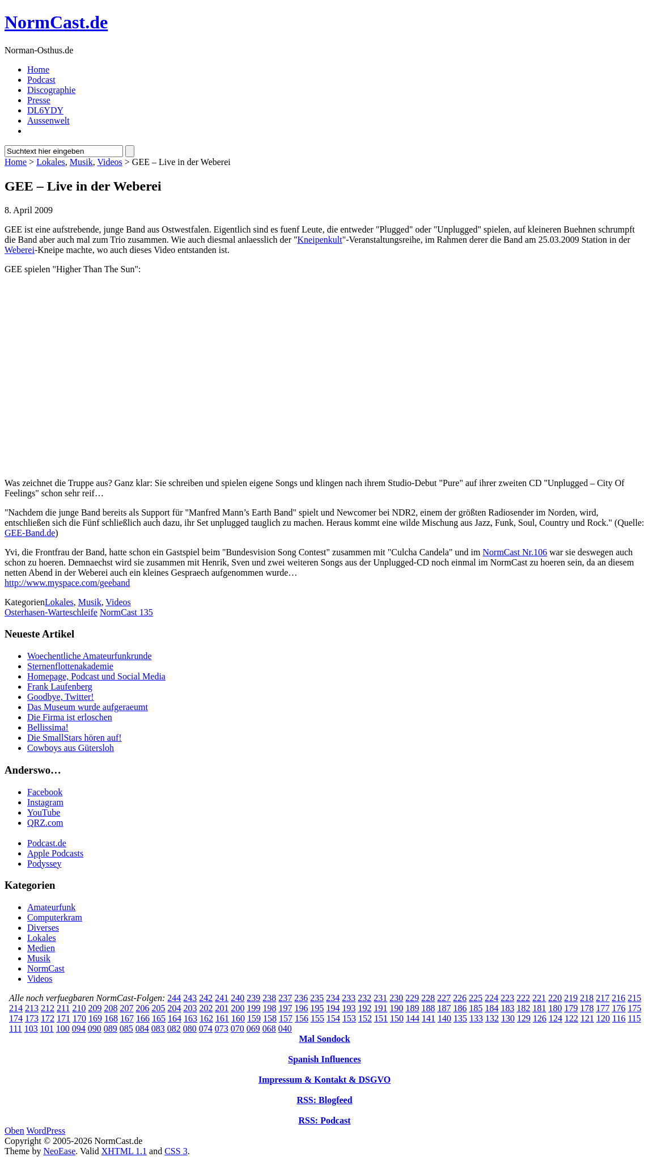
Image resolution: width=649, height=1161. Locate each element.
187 (444, 1008)
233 (348, 998)
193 (348, 1008)
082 (174, 1028)
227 (444, 998)
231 (380, 998)
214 (16, 1008)
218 (586, 998)
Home (38, 69)
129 (524, 1018)
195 (317, 1008)
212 (47, 1008)
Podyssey (44, 863)
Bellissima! (48, 727)
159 (254, 1018)
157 (285, 1018)
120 (603, 1018)
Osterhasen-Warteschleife (51, 612)
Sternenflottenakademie (70, 666)
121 (587, 1018)
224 (491, 998)
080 (190, 1028)
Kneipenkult (320, 239)
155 (317, 1018)
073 (221, 1028)
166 (143, 1018)
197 (285, 1008)
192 (364, 1008)
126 (539, 1018)
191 (380, 1008)
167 (127, 1018)
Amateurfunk (51, 907)
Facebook (44, 792)
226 (459, 998)
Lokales (50, 162)
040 (285, 1028)
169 (95, 1018)
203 (190, 1008)
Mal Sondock (324, 1039)
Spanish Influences (324, 1059)
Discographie (51, 90)
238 (269, 998)
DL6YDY (45, 110)
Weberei (20, 250)
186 (459, 1008)
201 (221, 1008)
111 (15, 1028)
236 (301, 998)
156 (301, 1018)
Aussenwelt (48, 120)
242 (206, 998)
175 (634, 1008)
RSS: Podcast (324, 1120)
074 (206, 1028)
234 (333, 998)
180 (555, 1008)
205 (158, 1008)
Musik (81, 162)
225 (475, 998)
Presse (38, 100)
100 (63, 1028)
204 (174, 1008)
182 (523, 1008)
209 (94, 1008)
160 (238, 1018)
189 (412, 1008)
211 (63, 1008)
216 (618, 998)
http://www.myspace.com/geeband (67, 583)
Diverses (43, 927)
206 (142, 1008)
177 (602, 1008)
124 (555, 1018)
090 (94, 1028)
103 (31, 1028)
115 (633, 1018)
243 (190, 998)
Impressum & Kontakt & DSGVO (324, 1079)
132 (492, 1018)
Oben (14, 1130)
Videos (109, 162)
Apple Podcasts (55, 853)
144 (412, 1018)
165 (159, 1018)
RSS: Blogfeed (324, 1100)
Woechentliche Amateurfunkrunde (89, 656)
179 (571, 1008)
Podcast (41, 80)
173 (32, 1018)
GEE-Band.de (30, 533)
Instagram (45, 802)
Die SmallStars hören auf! (74, 737)
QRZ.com (45, 823)
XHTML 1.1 (124, 1151)
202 (206, 1008)
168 (111, 1018)
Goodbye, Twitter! (60, 697)
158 (270, 1018)
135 (460, 1018)
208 (110, 1008)
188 (428, 1008)
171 (63, 1018)
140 (444, 1018)
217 (602, 998)
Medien (41, 948)
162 (206, 1018)
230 (396, 998)
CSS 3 (175, 1151)
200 (237, 1008)
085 (126, 1028)
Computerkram (54, 917)
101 (47, 1028)
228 (428, 998)
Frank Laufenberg (59, 686)
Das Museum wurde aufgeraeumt (87, 707)
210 (79, 1008)
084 (142, 1028)
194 (333, 1008)
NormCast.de (56, 22)
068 (269, 1028)
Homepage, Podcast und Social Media (96, 676)
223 (507, 998)
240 (237, 998)
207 (126, 1008)
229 (412, 998)
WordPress (45, 1130)
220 (555, 998)
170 (79, 1018)
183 (507, 1008)
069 (253, 1028)
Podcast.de (46, 843)
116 (618, 1018)
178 (586, 1008)
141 (428, 1018)
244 (174, 998)
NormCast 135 (126, 612)
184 (491, 1008)
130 (508, 1018)
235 (317, 998)
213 (32, 1008)
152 (365, 1018)
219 (571, 998)
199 (253, 1008)
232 (364, 998)
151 (381, 1018)
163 (190, 1018)
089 (110, 1028)
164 (174, 1018)
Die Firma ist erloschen (69, 717)
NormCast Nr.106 (515, 552)
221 (539, 998)
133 (476, 1018)
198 (269, 1008)
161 (222, 1018)
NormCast (46, 968)
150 (397, 1018)
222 (523, 998)
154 (333, 1018)
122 (571, 1018)
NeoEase (59, 1151)
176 (618, 1008)
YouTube (43, 812)
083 (158, 1028)
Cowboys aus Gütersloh (70, 748)
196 (301, 1008)
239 (253, 998)
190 (396, 1008)
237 (285, 998)
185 (475, 1008)
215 (634, 998)
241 (221, 998)
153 (349, 1018)
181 (539, 1008)
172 (47, 1018)
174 (16, 1018)
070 (237, 1028)
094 (79, 1028)
